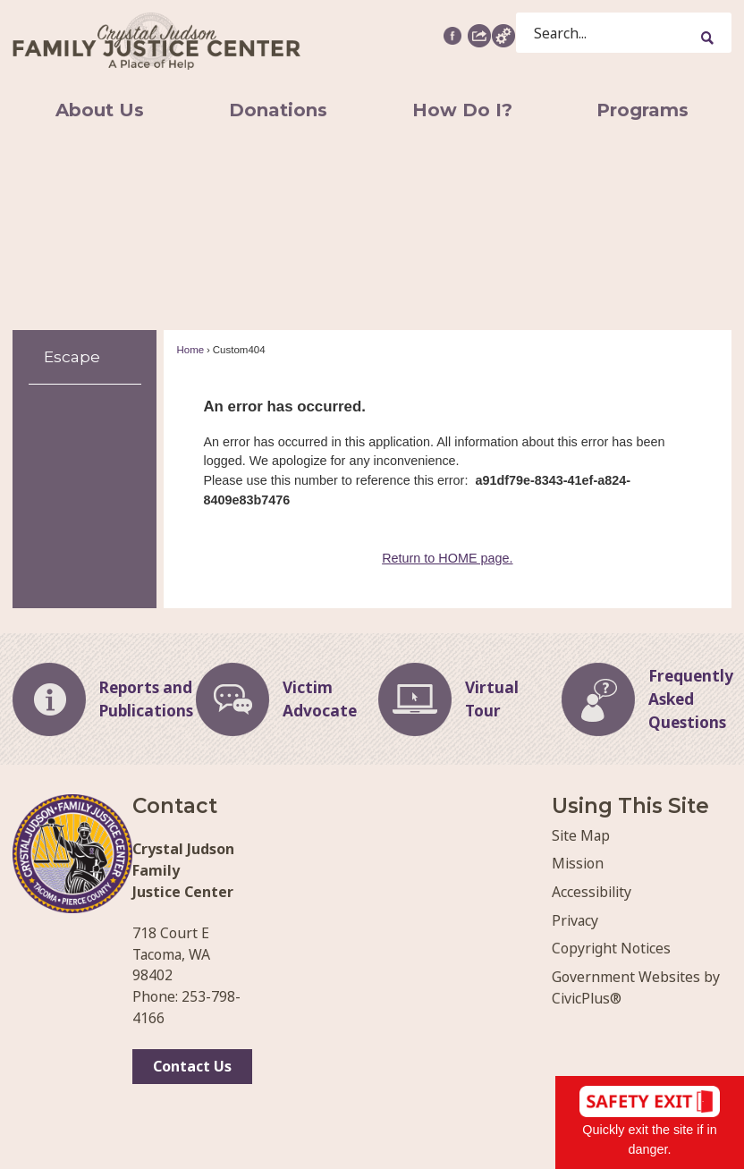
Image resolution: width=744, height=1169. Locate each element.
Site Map (581, 835)
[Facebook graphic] (452, 36)
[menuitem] (99, 110)
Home (190, 349)
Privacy (575, 920)
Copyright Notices (611, 948)
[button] (480, 34)
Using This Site (630, 805)
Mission (578, 863)
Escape (72, 356)
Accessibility (591, 892)
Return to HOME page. (447, 558)
